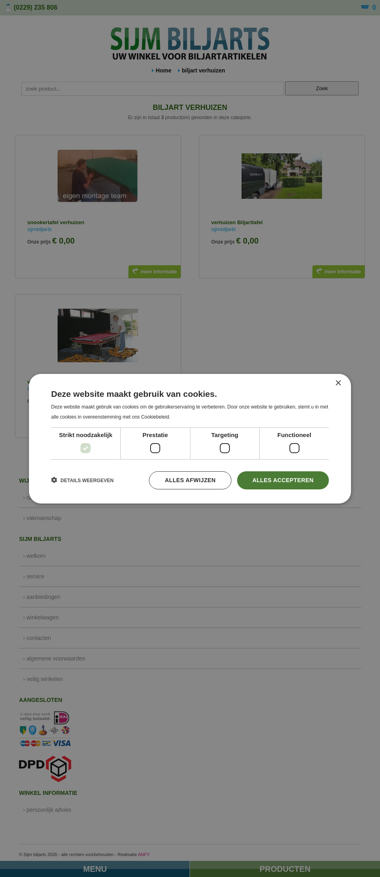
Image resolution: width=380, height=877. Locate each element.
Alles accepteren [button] (283, 480)
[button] (82, 480)
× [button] (338, 383)
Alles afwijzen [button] (190, 480)
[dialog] (190, 438)
